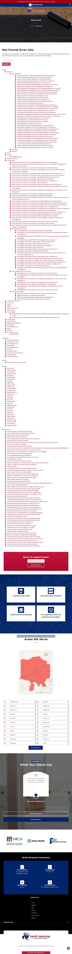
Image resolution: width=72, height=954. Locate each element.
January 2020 (11, 377)
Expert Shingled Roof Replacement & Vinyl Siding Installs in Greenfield (37, 92)
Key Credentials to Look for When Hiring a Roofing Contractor (25, 542)
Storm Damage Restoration (15, 353)
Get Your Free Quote (36, 561)
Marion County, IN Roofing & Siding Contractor (30, 103)
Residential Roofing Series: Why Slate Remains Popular (23, 490)
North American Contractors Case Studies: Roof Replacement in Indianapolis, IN (35, 206)
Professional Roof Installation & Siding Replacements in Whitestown (37, 105)
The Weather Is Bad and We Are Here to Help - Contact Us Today (36, 1)
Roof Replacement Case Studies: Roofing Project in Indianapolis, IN (36, 284)
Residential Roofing (13, 342)
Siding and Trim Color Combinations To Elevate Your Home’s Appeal (27, 451)
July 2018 (9, 396)
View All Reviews (36, 813)
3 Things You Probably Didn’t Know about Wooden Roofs (23, 488)
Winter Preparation (12, 356)
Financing (15, 149)
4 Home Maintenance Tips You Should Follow (20, 522)
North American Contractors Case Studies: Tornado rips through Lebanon (33, 223)
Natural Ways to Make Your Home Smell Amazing (21, 468)
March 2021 (10, 375)
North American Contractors (15, 362)
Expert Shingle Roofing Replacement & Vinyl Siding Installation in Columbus (39, 88)
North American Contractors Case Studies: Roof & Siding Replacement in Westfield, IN (37, 201)
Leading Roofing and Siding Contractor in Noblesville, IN (33, 99)
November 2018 (11, 388)
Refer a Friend (11, 321)
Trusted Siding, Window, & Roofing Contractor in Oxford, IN (34, 144)
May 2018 (10, 399)
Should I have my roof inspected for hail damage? (21, 477)
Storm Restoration (12, 332)
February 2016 (11, 416)
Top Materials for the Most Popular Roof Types (20, 527)
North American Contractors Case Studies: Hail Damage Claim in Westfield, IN (34, 180)
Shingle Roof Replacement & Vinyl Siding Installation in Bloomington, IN (37, 129)
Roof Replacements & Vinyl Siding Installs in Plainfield (32, 121)
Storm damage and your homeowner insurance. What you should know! (27, 462)
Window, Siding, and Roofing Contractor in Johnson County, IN (35, 147)
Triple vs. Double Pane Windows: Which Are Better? (22, 464)
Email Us (22, 887)
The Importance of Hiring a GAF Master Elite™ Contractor (23, 536)
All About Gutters (12, 466)
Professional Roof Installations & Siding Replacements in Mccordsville (37, 108)
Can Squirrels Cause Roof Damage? (17, 485)
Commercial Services (13, 301)
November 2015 (11, 422)
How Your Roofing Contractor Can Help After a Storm (22, 540)
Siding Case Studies (18, 291)
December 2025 (11, 374)
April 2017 (10, 403)
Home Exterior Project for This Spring (18, 479)
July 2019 (9, 381)
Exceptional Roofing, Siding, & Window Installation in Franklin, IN (35, 81)
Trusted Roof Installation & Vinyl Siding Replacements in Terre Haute (37, 142)
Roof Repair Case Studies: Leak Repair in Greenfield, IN (32, 251)
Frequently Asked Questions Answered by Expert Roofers (23, 514)
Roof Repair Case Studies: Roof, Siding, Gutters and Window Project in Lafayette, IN (41, 262)
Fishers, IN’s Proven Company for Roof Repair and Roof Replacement (37, 94)
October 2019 (11, 379)
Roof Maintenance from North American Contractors (22, 544)
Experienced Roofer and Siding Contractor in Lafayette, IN (33, 83)
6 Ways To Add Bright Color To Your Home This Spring (22, 475)
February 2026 (11, 370)
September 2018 (12, 392)
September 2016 (12, 405)
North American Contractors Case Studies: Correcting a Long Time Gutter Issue (35, 168)
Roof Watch (15, 334)
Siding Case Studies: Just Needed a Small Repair (31, 295)
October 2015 (11, 423)
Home (32, 26)
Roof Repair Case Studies (19, 229)
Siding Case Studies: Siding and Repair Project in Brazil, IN (33, 299)
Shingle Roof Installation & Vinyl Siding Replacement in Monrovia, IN (36, 127)
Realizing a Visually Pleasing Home (17, 496)
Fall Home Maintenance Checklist (16, 444)
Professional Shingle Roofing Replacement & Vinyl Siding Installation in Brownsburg (41, 114)
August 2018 (10, 394)
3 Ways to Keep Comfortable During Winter (19, 529)
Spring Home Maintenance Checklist (17, 440)
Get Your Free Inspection (36, 952)
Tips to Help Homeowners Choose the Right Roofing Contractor (25, 487)
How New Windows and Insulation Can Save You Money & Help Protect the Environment (32, 442)
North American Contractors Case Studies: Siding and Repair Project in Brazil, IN (35, 216)
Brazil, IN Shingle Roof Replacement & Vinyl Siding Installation (34, 77)
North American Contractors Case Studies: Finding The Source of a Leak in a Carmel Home (38, 175)
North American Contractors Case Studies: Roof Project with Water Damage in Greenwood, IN (39, 203)
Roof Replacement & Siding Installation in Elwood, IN (32, 119)
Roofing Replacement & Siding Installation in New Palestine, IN (35, 125)
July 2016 (9, 409)
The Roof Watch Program (14, 459)
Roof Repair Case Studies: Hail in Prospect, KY (30, 247)
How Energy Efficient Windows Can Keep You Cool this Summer (25, 470)
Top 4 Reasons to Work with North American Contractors (23, 498)
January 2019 (11, 386)
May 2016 (10, 410)
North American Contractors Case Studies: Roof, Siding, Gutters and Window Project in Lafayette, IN (41, 208)
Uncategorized (11, 354)
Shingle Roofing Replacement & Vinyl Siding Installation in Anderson (36, 134)
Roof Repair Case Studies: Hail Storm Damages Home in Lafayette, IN (37, 249)
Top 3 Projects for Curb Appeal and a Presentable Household (24, 512)
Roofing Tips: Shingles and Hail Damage (18, 481)
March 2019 (10, 383)
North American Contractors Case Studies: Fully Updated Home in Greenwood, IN (35, 177)
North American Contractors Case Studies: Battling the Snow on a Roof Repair (34, 162)
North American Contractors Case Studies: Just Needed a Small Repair (32, 193)
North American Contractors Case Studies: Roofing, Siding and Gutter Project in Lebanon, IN (38, 212)
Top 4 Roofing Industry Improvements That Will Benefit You (24, 499)
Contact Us (10, 302)
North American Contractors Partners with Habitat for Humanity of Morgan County (36, 317)
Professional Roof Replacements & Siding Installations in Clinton (35, 110)
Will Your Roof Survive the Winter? (17, 437)
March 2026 (10, 368)
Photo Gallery (11, 310)
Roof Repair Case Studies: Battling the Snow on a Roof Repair (35, 230)
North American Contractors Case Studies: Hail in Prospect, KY (30, 182)
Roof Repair (10, 325)
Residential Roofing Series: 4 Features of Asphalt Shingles (23, 518)
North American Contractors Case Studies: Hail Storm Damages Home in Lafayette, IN (37, 184)
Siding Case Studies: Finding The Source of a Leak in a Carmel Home (36, 293)
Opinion (9, 306)
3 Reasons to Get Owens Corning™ (17, 516)
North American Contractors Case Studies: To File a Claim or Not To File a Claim (35, 221)
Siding (9, 328)
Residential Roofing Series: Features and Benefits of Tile (23, 503)
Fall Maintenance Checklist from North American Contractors (24, 538)
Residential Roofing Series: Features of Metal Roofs (22, 511)
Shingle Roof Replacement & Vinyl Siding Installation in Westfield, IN (36, 131)
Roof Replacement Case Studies (21, 271)
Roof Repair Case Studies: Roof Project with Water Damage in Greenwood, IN (39, 258)
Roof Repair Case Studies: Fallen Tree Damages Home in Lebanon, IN (37, 240)
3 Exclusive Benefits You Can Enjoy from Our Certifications (24, 492)
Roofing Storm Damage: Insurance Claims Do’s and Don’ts (24, 450)
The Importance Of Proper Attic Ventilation (19, 446)
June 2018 (10, 398)
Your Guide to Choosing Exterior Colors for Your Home (22, 457)
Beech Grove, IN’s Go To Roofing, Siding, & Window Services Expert (36, 75)
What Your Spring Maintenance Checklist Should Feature (23, 520)
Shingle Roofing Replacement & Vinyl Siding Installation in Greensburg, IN (38, 132)
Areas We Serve (16, 73)
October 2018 (11, 390)
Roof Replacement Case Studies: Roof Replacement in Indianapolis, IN (37, 282)
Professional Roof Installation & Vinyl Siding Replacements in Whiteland (38, 107)
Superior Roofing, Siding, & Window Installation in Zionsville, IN (35, 136)
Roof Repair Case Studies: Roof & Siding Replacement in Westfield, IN (37, 256)
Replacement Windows (14, 323)
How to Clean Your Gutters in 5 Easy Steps (19, 472)
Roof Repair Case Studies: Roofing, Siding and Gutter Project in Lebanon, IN (38, 264)
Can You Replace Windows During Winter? (19, 455)
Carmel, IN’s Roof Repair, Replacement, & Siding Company (34, 79)
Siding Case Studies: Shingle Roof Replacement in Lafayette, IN (35, 297)
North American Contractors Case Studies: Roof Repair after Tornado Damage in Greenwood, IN (39, 204)
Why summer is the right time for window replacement (23, 474)
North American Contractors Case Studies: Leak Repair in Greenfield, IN (32, 195)
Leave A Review (36, 819)
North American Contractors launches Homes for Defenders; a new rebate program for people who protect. (38, 448)
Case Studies (11, 160)
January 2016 (11, 418)
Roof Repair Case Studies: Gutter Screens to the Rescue (33, 243)
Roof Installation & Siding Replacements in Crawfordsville (33, 118)
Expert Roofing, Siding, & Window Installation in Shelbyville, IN (35, 86)
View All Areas (36, 747)
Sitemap (9, 330)
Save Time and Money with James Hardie (19, 461)
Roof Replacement (12, 326)
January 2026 (11, 372)
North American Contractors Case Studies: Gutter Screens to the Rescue (33, 179)
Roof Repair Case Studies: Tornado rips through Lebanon (33, 265)
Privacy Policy (11, 319)
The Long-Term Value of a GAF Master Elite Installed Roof (23, 438)
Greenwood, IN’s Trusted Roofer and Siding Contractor (32, 95)
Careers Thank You (12, 158)
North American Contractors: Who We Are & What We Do (23, 546)
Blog (8, 153)
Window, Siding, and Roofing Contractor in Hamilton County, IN (35, 145)
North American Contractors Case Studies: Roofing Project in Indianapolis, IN (34, 210)
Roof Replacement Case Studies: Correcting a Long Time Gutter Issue (37, 273)
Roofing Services (12, 351)
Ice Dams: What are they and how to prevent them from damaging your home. (29, 483)
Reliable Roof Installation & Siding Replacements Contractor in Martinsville (38, 116)
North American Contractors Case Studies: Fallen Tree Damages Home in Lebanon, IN (37, 173)
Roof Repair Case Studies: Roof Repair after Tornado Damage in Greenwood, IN (40, 260)
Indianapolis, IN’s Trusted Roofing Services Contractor (32, 97)
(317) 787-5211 (37, 5)
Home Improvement (13, 340)
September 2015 (12, 425)
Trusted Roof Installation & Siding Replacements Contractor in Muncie (37, 138)
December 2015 (11, 420)
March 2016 (10, 414)
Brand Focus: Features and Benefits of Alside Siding (22, 535)
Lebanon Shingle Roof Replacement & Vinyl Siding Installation (35, 101)
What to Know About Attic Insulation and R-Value (21, 525)
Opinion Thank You (12, 308)
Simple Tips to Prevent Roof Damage (18, 435)
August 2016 (10, 407)
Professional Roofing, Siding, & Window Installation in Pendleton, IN (36, 112)
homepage (56, 54)
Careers (9, 155)
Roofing (9, 349)
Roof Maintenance (12, 343)
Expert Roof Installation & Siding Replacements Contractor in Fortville (37, 84)
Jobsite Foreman (17, 156)
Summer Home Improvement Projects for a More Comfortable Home (27, 501)
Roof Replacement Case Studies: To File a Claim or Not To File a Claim (37, 289)
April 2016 (10, 412)
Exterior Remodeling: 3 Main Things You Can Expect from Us (24, 494)
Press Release (11, 312)
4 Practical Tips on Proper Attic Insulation (19, 523)
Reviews (14, 151)
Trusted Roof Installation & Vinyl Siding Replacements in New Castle (36, 140)
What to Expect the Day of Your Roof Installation (21, 433)
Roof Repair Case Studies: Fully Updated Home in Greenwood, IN (35, 241)
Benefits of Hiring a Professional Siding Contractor (21, 533)
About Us (10, 71)
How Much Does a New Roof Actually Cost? (19, 431)
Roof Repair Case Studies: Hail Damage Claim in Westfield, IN (34, 245)
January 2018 (11, 401)
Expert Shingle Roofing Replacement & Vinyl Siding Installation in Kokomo (38, 90)
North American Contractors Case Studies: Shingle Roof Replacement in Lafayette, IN (36, 214)
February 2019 (11, 385)
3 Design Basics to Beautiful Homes (17, 531)
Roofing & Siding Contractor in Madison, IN (29, 123)
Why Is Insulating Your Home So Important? (20, 453)
